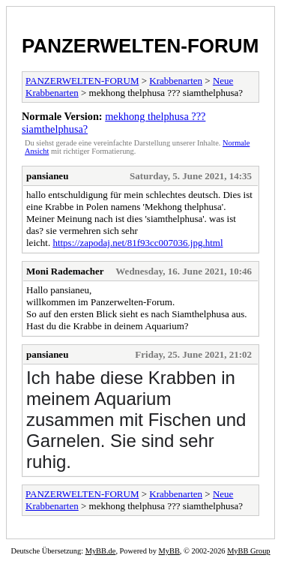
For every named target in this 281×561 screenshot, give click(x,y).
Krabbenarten (175, 80)
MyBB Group (248, 551)
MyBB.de (100, 551)
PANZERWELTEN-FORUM (140, 45)
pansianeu (47, 176)
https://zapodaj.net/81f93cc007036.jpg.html (137, 242)
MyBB (169, 551)
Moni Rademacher (65, 271)
